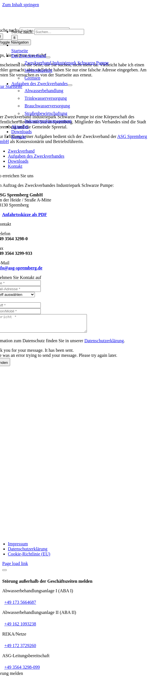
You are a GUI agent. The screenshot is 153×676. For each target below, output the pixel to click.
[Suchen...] (59, 32)
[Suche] (14, 38)
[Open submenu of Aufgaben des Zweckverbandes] (70, 85)
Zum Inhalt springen (20, 4)
